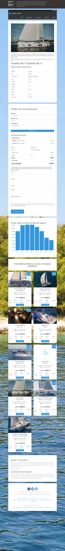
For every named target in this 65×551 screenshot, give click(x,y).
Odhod (13, 113)
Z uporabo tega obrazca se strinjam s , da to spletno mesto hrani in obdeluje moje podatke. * (33, 204)
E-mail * (13, 185)
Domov (21, 17)
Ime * (12, 172)
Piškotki (19, 500)
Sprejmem (52, 1)
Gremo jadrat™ (31, 492)
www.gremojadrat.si (17, 507)
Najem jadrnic (29, 17)
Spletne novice (25, 500)
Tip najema (14, 123)
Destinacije (46, 17)
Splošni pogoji (34, 500)
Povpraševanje (20, 304)
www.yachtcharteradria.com (30, 507)
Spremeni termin (32, 130)
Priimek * (13, 179)
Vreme (50, 500)
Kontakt (53, 17)
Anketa (14, 500)
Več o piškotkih (52, 4)
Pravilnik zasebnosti (43, 500)
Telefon (12, 189)
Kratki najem (38, 17)
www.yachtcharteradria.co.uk (45, 507)
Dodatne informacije (15, 196)
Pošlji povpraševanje (17, 211)
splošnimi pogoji (36, 204)
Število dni (14, 118)
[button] (14, 37)
